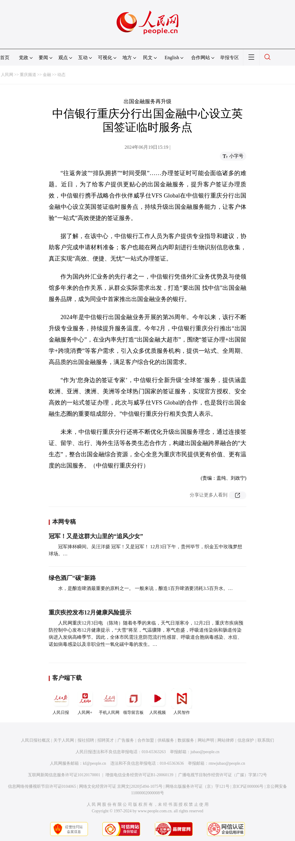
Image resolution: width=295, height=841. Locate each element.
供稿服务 (166, 740)
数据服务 (186, 740)
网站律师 (225, 740)
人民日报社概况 (35, 740)
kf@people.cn (94, 763)
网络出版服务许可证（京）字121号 (197, 786)
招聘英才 (105, 740)
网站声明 (206, 740)
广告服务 (125, 740)
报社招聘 (86, 740)
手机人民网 (109, 701)
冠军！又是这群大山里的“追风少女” (96, 536)
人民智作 (181, 701)
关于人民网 (63, 740)
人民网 (7, 74)
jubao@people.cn (205, 752)
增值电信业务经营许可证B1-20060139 (139, 775)
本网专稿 (64, 521)
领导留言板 (133, 701)
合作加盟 (145, 740)
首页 (4, 57)
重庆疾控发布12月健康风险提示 (90, 612)
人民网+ (85, 701)
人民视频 (157, 701)
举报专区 (229, 57)
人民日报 (60, 701)
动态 (61, 74)
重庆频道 (28, 74)
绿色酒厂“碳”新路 (72, 578)
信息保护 (245, 740)
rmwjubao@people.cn (227, 763)
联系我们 (266, 740)
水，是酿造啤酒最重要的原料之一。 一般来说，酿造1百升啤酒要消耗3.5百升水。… (145, 588)
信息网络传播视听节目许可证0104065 (42, 786)
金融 (47, 74)
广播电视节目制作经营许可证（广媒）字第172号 (222, 775)
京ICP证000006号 (248, 786)
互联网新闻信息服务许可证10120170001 (64, 775)
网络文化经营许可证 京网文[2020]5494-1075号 (121, 786)
